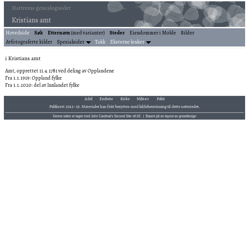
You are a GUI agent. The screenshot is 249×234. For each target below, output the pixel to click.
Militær (143, 98)
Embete (106, 98)
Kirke (125, 98)
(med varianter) (76, 32)
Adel (88, 98)
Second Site (123, 116)
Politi (161, 98)
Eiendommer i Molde (153, 32)
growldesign (187, 116)
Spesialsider (70, 42)
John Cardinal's (102, 116)
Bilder (187, 32)
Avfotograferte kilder (29, 42)
